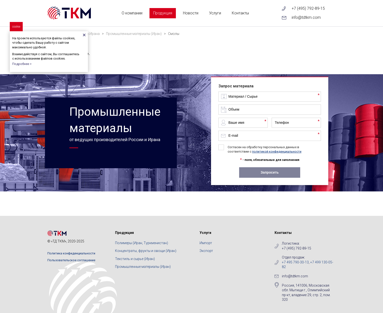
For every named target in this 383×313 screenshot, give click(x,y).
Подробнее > (22, 64)
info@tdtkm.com (306, 17)
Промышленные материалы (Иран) (143, 267)
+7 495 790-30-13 (295, 262)
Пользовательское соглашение (71, 260)
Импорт (206, 243)
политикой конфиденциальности (276, 151)
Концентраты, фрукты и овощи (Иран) (145, 251)
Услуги (215, 13)
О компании (132, 13)
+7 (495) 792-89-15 (308, 8)
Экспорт (206, 251)
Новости (190, 13)
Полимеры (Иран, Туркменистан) (141, 243)
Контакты (240, 13)
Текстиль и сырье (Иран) (135, 259)
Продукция (162, 13)
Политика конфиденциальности (71, 253)
